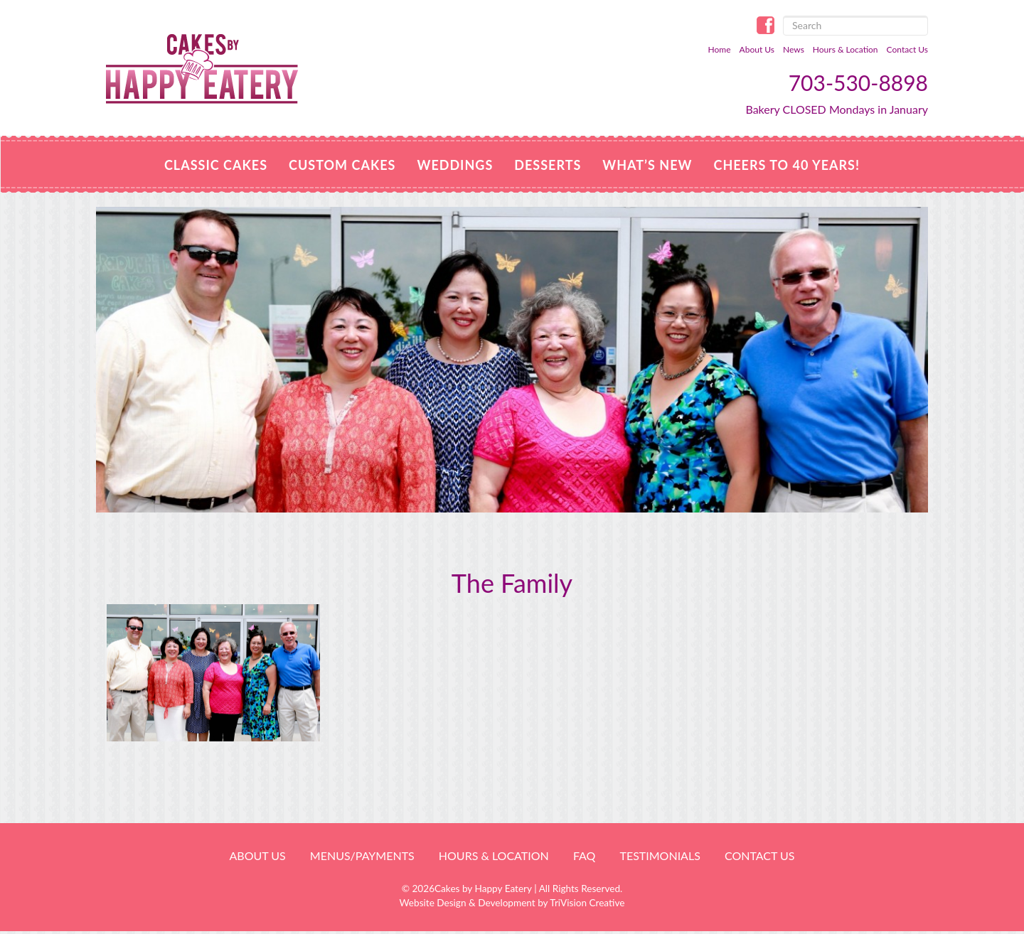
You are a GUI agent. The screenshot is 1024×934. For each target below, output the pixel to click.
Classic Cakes (215, 165)
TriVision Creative (587, 902)
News (793, 49)
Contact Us (907, 49)
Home (719, 49)
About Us (757, 49)
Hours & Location (845, 49)
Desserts (547, 165)
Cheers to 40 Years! (786, 165)
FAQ (584, 855)
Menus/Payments (362, 855)
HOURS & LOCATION (494, 855)
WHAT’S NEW (647, 165)
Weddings (455, 165)
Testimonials (659, 855)
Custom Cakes (342, 165)
